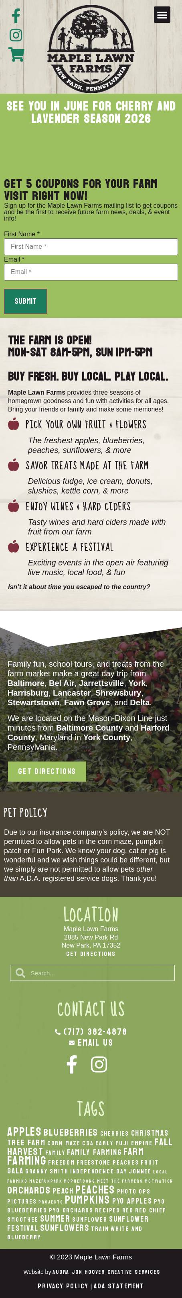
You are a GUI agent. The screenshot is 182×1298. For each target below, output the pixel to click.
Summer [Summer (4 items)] (55, 1219)
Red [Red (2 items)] (127, 1210)
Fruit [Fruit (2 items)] (149, 1162)
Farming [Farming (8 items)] (27, 1160)
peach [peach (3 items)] (63, 1191)
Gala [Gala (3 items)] (15, 1171)
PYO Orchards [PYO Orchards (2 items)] (71, 1210)
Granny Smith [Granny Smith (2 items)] (47, 1171)
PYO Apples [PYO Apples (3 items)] (132, 1201)
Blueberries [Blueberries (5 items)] (70, 1132)
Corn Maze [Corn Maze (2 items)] (64, 1143)
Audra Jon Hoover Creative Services (106, 1272)
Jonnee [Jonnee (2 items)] (140, 1171)
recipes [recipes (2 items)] (107, 1210)
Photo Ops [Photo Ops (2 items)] (134, 1191)
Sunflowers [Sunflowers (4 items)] (64, 1228)
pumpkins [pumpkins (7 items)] (87, 1200)
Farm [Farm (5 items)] (133, 1152)
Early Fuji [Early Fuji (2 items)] (112, 1143)
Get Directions (90, 954)
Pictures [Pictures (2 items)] (21, 1201)
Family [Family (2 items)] (55, 1153)
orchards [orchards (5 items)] (29, 1190)
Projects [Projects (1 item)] (50, 1202)
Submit (25, 301)
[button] (162, 14)
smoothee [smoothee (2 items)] (22, 1219)
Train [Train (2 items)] (100, 1229)
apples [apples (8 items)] (24, 1131)
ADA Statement (119, 1286)
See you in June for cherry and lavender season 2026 (91, 112)
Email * (14, 259)
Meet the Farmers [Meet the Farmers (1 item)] (120, 1181)
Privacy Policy (63, 1286)
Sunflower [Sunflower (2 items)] (89, 1219)
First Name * (22, 234)
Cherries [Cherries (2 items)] (114, 1133)
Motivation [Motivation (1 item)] (159, 1181)
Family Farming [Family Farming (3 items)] (94, 1152)
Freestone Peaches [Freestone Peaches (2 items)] (108, 1162)
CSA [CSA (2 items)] (87, 1143)
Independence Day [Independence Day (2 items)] (98, 1171)
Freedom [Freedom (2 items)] (61, 1162)
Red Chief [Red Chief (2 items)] (150, 1210)
